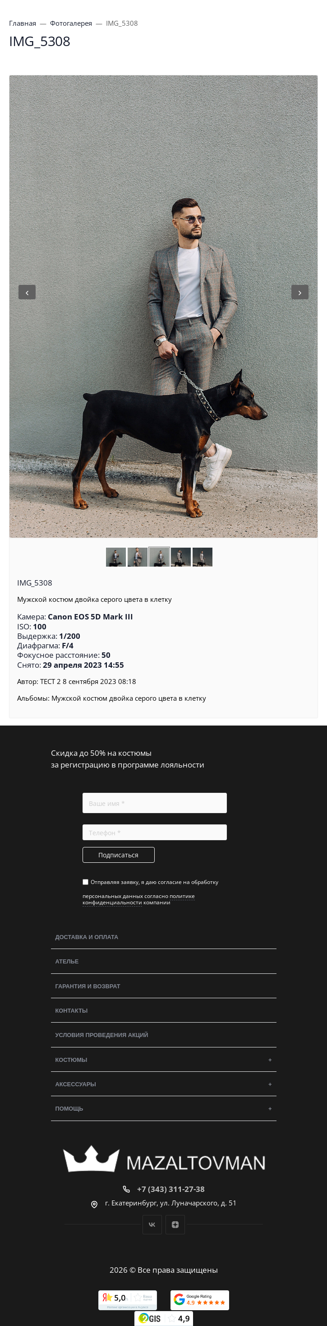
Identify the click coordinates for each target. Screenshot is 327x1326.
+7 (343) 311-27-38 (171, 1189)
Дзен (175, 1224)
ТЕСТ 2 (50, 681)
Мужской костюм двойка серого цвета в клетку (128, 698)
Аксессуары (75, 1084)
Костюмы (71, 1059)
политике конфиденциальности (139, 899)
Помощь (69, 1108)
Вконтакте (152, 1224)
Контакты (71, 1010)
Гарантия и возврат (87, 986)
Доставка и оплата (87, 937)
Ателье (67, 961)
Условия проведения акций (101, 1035)
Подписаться (118, 855)
